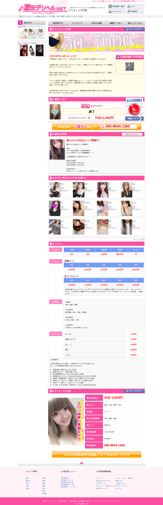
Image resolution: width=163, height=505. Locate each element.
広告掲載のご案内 (116, 6)
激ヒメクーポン (135, 23)
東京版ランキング (67, 480)
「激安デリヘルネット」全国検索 (29, 16)
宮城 (43, 491)
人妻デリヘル (100, 483)
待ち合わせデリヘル (103, 481)
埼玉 (27, 483)
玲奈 (62, 184)
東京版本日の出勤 (67, 482)
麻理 (110, 221)
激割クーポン (116, 23)
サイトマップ (115, 11)
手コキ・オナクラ (121, 486)
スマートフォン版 (114, 501)
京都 (43, 478)
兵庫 (43, 481)
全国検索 (132, 11)
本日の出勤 (96, 23)
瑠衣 (86, 184)
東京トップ (46, 16)
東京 (27, 478)
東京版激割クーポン (68, 484)
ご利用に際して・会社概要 (67, 501)
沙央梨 (87, 203)
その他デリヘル (120, 483)
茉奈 (62, 221)
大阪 (27, 488)
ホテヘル (118, 488)
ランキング (77, 23)
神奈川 (28, 481)
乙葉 (133, 203)
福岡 (43, 486)
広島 (43, 488)
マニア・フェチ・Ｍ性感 (123, 478)
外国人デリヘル (101, 488)
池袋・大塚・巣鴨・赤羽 (60, 16)
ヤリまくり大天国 (76, 16)
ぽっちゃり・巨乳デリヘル (105, 486)
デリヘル (99, 478)
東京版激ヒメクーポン (68, 487)
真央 (133, 184)
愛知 (43, 483)
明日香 (87, 221)
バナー (131, 6)
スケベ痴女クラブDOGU (28, 43)
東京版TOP (58, 23)
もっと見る (140, 240)
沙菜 (110, 203)
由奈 (133, 221)
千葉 (27, 486)
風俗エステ (119, 481)
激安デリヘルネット (49, 501)
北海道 (44, 493)
